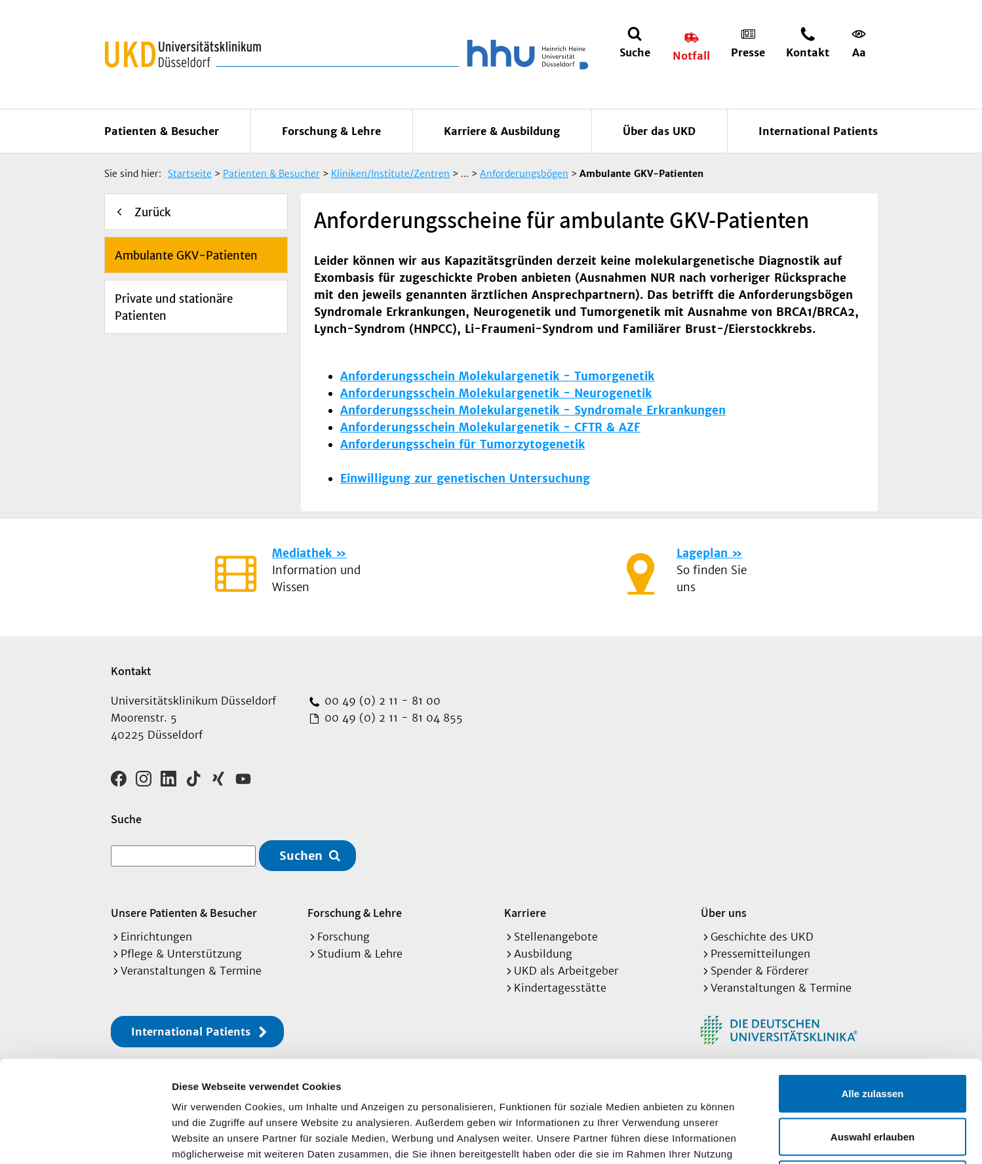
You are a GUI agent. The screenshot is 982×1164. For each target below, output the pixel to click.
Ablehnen (872, 1077)
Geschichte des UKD (762, 936)
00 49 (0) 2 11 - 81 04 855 (392, 717)
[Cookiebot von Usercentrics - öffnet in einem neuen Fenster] (85, 1138)
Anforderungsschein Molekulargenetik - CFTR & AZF (490, 427)
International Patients (818, 131)
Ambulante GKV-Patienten (186, 255)
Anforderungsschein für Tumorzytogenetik (462, 444)
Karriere (525, 912)
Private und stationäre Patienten (174, 307)
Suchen (301, 855)
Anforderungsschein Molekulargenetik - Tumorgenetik (497, 376)
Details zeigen (697, 1138)
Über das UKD (659, 131)
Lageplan (702, 553)
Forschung (343, 936)
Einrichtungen (156, 936)
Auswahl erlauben (872, 1035)
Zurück (152, 212)
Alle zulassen (872, 992)
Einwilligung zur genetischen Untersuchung (465, 478)
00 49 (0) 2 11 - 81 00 (381, 700)
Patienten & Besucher (161, 131)
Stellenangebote (556, 936)
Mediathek (302, 553)
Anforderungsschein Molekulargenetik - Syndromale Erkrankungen (533, 410)
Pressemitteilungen (760, 953)
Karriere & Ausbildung (502, 131)
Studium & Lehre (360, 953)
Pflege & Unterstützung (181, 953)
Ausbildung (543, 953)
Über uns (724, 912)
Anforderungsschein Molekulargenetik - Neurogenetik (496, 393)
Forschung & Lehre (331, 131)
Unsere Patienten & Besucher (184, 912)
